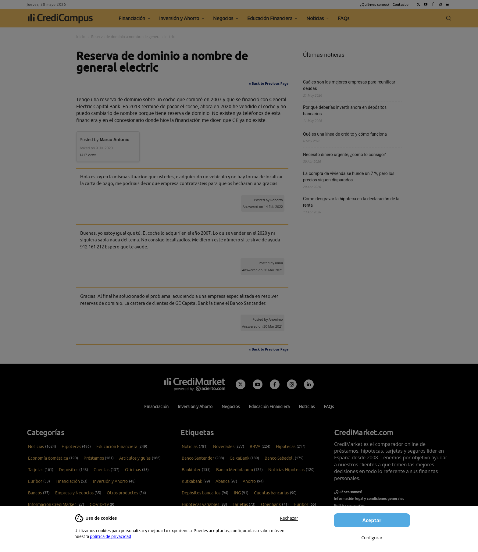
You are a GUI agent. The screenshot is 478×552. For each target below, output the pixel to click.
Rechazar (289, 518)
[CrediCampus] (60, 18)
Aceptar (372, 520)
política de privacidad (110, 536)
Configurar (371, 537)
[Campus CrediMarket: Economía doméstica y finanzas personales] (194, 384)
